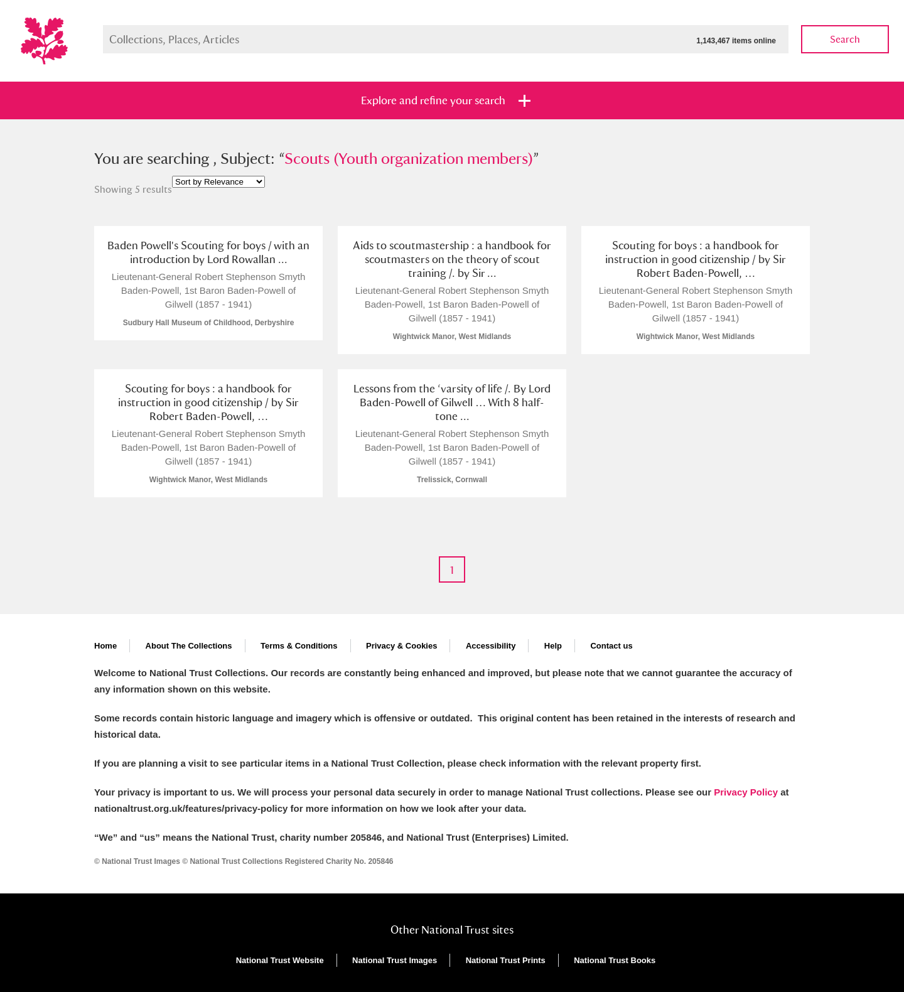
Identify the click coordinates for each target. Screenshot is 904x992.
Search (845, 39)
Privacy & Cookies (401, 645)
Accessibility (491, 645)
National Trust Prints (506, 960)
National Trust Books (614, 960)
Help (553, 645)
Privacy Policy (746, 792)
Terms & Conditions (299, 645)
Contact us (611, 645)
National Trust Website (280, 960)
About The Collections (189, 645)
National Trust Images (394, 960)
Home (105, 645)
